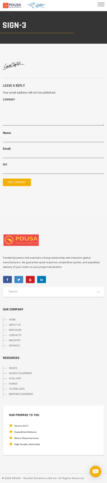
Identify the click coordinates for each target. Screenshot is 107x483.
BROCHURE (15, 330)
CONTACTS (15, 335)
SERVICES (14, 345)
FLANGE (13, 383)
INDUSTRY (14, 340)
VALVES (13, 368)
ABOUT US (15, 325)
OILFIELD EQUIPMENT (20, 373)
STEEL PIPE (15, 378)
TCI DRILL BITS (17, 389)
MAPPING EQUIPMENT (21, 394)
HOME (12, 319)
